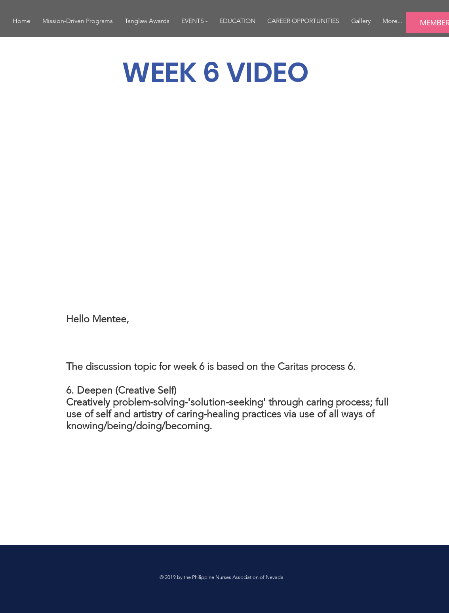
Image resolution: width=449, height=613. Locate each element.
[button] (194, 21)
